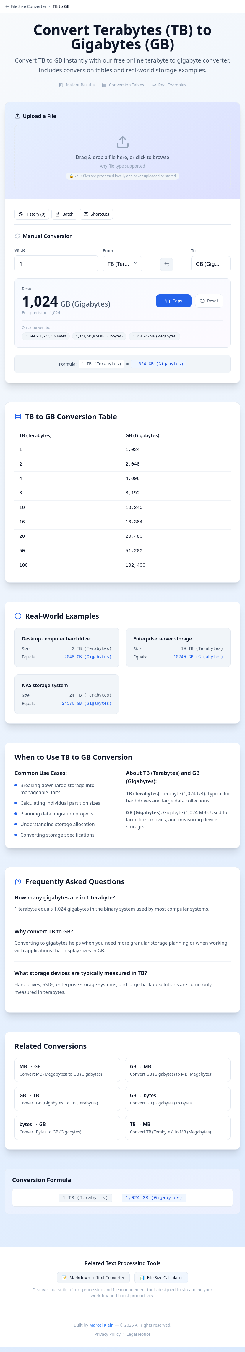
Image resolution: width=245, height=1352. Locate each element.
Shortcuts (96, 214)
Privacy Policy (108, 1334)
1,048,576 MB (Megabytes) (155, 336)
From (108, 251)
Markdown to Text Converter (93, 1278)
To (193, 251)
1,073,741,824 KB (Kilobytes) (99, 336)
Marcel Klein (101, 1325)
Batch (64, 214)
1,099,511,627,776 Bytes (46, 336)
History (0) (31, 214)
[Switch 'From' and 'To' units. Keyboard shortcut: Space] (166, 265)
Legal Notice (138, 1334)
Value (19, 250)
